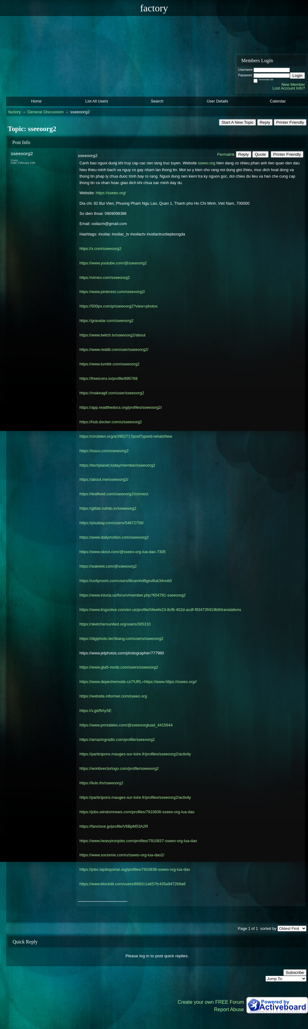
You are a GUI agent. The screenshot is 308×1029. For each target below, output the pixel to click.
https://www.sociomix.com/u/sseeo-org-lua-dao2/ (121, 855)
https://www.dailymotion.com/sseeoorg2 (114, 537)
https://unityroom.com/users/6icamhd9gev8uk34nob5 (125, 580)
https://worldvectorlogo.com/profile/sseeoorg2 (119, 768)
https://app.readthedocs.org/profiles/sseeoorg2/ (120, 407)
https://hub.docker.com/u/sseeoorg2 (110, 422)
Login (297, 75)
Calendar (278, 101)
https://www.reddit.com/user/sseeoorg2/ (113, 349)
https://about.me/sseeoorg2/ (103, 479)
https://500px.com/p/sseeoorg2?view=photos (118, 306)
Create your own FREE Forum (211, 1002)
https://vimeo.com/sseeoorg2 (104, 277)
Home (36, 101)
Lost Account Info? (289, 88)
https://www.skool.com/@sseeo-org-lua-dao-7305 (122, 551)
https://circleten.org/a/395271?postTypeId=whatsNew (125, 436)
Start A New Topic (237, 122)
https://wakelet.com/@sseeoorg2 (108, 566)
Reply (265, 122)
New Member (293, 84)
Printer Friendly (290, 122)
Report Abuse (229, 1009)
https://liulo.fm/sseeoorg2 (101, 783)
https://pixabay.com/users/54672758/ (111, 523)
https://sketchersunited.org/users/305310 (115, 624)
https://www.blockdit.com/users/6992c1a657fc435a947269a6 (132, 884)
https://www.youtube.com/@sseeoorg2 (113, 263)
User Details (217, 101)
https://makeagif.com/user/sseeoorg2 (111, 393)
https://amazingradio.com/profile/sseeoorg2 (117, 739)
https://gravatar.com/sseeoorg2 (106, 320)
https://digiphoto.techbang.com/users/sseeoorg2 (121, 638)
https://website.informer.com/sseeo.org (113, 696)
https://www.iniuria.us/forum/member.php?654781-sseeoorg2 (132, 595)
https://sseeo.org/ (110, 193)
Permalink (226, 154)
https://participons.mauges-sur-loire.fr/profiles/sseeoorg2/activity (135, 754)
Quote (260, 154)
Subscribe (295, 972)
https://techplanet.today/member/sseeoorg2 (117, 465)
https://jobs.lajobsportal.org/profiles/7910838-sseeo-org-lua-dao (134, 869)
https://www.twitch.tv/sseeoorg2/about (112, 335)
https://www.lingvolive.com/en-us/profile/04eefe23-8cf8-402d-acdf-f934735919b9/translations (160, 609)
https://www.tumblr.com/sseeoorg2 (109, 364)
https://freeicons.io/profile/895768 (108, 378)
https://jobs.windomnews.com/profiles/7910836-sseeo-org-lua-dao (136, 812)
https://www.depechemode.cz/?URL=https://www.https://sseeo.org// (138, 681)
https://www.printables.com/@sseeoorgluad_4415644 (126, 725)
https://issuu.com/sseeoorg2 (103, 450)
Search (157, 101)
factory (14, 112)
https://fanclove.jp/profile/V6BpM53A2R (113, 826)
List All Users (96, 101)
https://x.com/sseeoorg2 (100, 248)
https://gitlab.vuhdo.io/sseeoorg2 (107, 508)
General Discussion (45, 112)
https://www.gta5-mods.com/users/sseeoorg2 (118, 667)
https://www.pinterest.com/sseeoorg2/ (112, 291)
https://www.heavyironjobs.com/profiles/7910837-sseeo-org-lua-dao (138, 840)
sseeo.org (206, 163)
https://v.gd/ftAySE (95, 710)
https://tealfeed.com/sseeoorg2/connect (113, 494)
